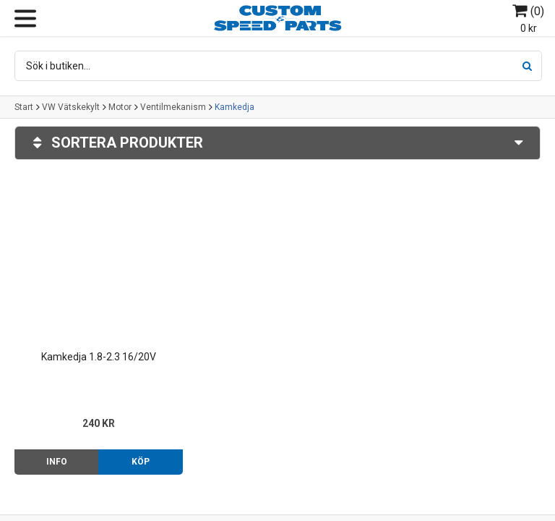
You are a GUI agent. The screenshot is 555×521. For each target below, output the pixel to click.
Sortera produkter (277, 143)
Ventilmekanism (173, 107)
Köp (141, 462)
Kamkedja (234, 107)
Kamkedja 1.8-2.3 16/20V (98, 357)
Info (56, 462)
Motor (120, 107)
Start (23, 107)
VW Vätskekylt (71, 107)
